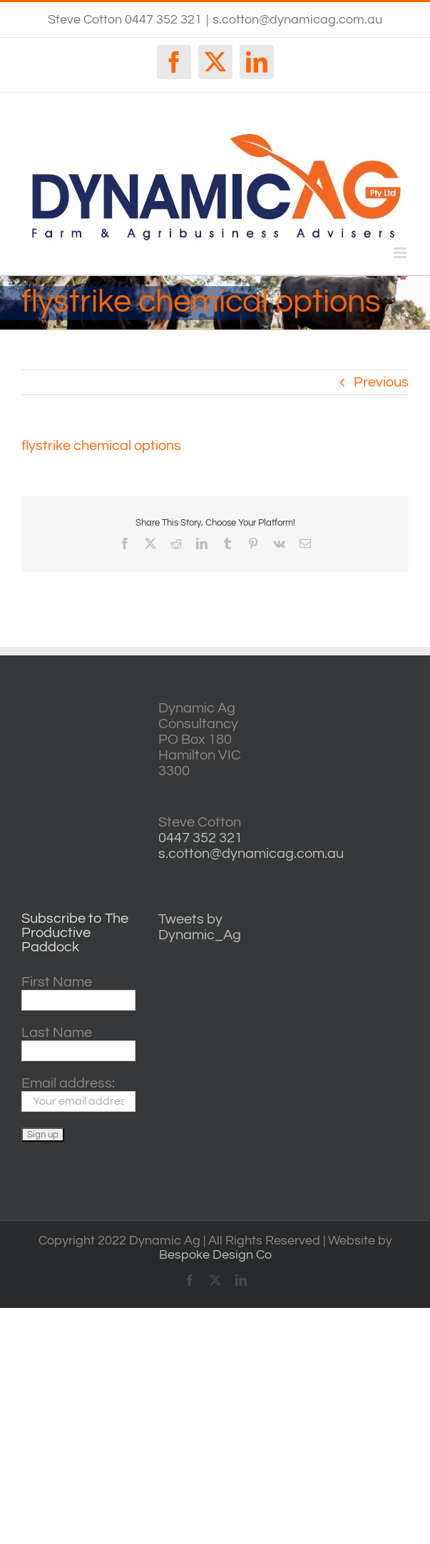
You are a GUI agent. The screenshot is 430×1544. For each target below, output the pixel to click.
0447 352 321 (200, 838)
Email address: (68, 1083)
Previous (381, 382)
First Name (56, 982)
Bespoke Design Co (215, 1255)
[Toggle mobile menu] (401, 252)
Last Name (56, 1033)
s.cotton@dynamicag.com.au (297, 19)
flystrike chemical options (101, 446)
